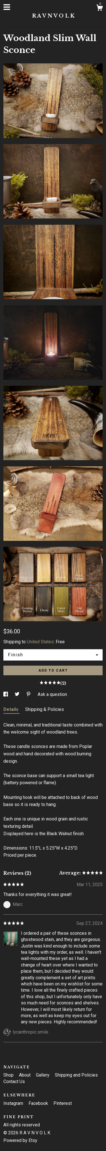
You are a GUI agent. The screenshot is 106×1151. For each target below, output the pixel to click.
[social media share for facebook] (6, 694)
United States (40, 641)
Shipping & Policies (44, 709)
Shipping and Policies (76, 1075)
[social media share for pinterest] (29, 694)
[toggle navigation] (6, 7)
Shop (9, 1075)
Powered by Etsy (20, 1140)
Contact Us (14, 1081)
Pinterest (62, 1103)
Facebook (39, 1103)
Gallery (43, 1075)
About (25, 1075)
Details (11, 709)
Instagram (13, 1103)
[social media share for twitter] (18, 694)
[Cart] (99, 8)
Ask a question (52, 694)
